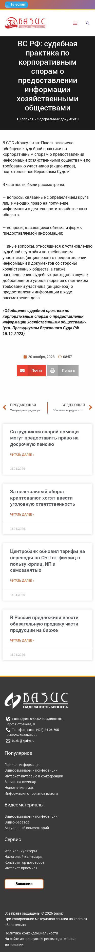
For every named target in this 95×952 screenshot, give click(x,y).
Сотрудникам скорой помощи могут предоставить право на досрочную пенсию (44, 438)
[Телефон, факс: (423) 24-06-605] (47, 730)
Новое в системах (19, 788)
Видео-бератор (17, 822)
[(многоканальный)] (47, 735)
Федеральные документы (58, 119)
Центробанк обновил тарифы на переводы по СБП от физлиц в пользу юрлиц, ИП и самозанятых (47, 560)
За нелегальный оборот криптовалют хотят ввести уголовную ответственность (42, 498)
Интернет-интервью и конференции (34, 776)
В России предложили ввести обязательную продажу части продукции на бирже (44, 624)
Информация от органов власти (31, 793)
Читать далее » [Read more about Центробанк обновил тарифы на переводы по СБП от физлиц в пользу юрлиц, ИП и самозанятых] (22, 580)
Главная (26, 119)
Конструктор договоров (25, 862)
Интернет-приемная (21, 868)
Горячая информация (23, 765)
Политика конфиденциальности (31, 933)
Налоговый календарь (23, 857)
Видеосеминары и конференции (31, 770)
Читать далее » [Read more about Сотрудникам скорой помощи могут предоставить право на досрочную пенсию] (22, 455)
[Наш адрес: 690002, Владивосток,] (47, 719)
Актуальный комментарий (27, 828)
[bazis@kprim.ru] (47, 740)
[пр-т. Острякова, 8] (47, 724)
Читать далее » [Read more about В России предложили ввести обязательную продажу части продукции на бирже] (22, 640)
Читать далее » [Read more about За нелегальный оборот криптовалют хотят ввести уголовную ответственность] (22, 514)
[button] (87, 23)
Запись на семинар (20, 782)
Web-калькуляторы (21, 851)
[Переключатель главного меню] (75, 23)
